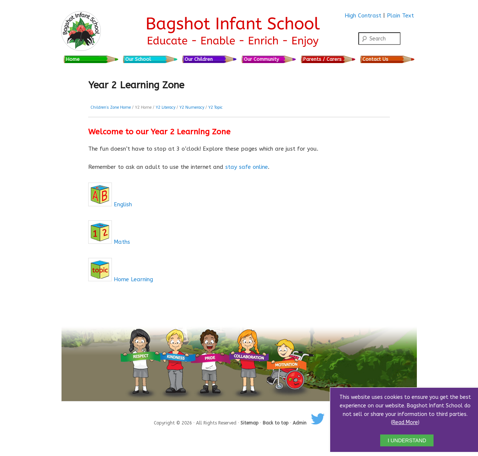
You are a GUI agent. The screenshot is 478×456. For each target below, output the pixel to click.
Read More (405, 422)
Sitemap (250, 423)
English (123, 204)
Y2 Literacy (165, 107)
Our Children (199, 59)
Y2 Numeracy (191, 107)
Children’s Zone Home (110, 107)
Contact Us (375, 59)
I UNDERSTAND (407, 440)
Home (73, 59)
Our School (138, 59)
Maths (122, 242)
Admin (299, 423)
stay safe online (246, 167)
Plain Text (400, 15)
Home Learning (133, 279)
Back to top (276, 423)
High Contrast (363, 15)
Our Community (261, 59)
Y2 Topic (215, 107)
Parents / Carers (322, 59)
